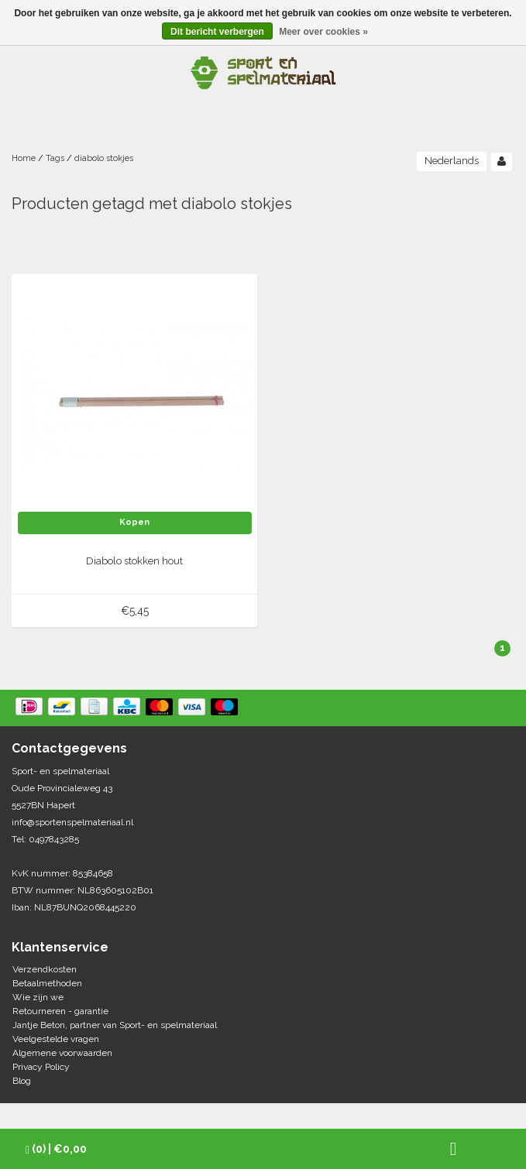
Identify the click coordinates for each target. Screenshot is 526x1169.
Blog (21, 1080)
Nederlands (452, 160)
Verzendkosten (44, 969)
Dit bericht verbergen (217, 31)
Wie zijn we (38, 997)
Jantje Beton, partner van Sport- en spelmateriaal (114, 1025)
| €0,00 (56, 1149)
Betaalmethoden (47, 983)
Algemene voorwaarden (62, 1052)
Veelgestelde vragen (55, 1039)
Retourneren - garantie (60, 1011)
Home (24, 158)
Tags (55, 158)
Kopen (134, 522)
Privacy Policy (41, 1066)
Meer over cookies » (323, 31)
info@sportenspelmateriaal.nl (72, 822)
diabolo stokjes (103, 158)
